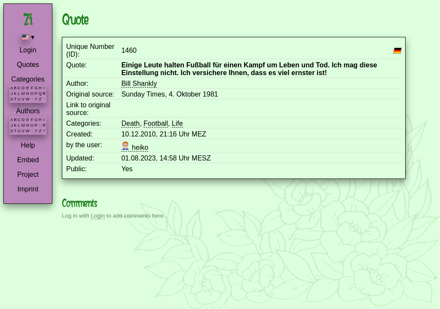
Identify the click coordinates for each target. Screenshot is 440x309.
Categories (27, 79)
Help (28, 145)
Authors (28, 111)
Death (130, 123)
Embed (28, 160)
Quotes (28, 64)
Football (156, 123)
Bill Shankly (139, 83)
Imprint (28, 189)
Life (177, 123)
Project (28, 174)
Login (27, 50)
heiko (134, 147)
